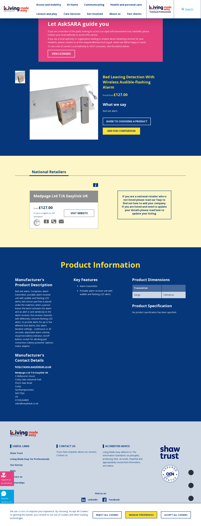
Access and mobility (48, 4)
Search (187, 9)
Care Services (72, 14)
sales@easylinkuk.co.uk (26, 403)
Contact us (16, 476)
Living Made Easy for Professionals (29, 459)
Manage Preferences (141, 514)
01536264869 (22, 400)
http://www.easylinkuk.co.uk (33, 367)
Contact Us (62, 455)
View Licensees (61, 53)
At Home (72, 4)
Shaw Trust (16, 453)
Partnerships (17, 482)
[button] (35, 104)
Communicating (94, 4)
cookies (22, 511)
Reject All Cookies (107, 514)
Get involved (95, 14)
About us (114, 14)
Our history (16, 464)
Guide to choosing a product (126, 121)
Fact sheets (134, 14)
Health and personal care (126, 4)
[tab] (49, 169)
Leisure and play (47, 14)
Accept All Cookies (175, 514)
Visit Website (79, 213)
